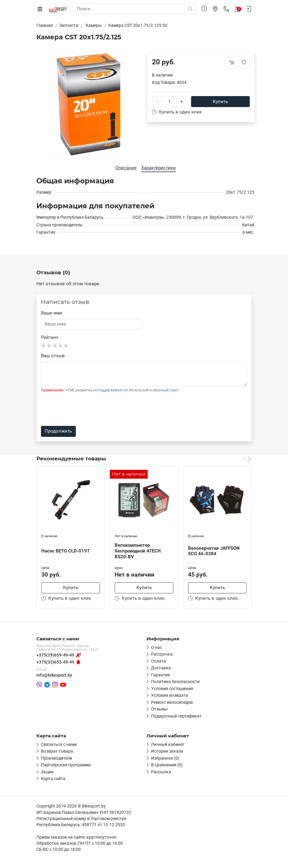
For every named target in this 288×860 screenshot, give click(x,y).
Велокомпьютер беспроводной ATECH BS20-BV (138, 551)
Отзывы (159, 709)
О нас (156, 648)
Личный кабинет (168, 745)
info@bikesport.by (54, 676)
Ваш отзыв (53, 355)
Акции (47, 772)
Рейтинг (49, 337)
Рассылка (161, 772)
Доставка (161, 668)
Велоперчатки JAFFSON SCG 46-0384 (214, 551)
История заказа (167, 752)
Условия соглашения (172, 689)
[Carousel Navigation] (247, 459)
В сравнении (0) (167, 765)
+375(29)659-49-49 (55, 655)
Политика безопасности (175, 682)
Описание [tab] (126, 168)
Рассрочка (162, 655)
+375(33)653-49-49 (55, 662)
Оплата (158, 661)
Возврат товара (57, 752)
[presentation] (87, 409)
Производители (56, 758)
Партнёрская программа (66, 765)
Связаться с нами (59, 745)
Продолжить (58, 431)
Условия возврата (169, 696)
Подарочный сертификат (176, 716)
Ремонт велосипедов (172, 702)
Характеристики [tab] (158, 168)
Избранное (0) (165, 758)
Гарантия (160, 675)
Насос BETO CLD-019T (65, 551)
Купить (220, 101)
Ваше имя (51, 313)
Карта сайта (53, 779)
